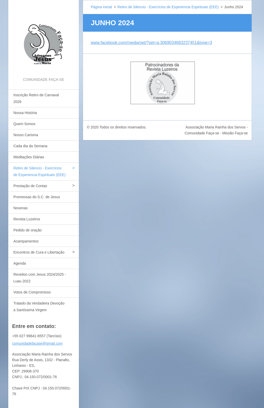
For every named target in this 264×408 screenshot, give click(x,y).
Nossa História (25, 113)
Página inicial (101, 7)
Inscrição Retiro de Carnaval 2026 (36, 98)
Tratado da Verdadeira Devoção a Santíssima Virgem (38, 306)
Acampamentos (25, 241)
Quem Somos (24, 124)
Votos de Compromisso (32, 292)
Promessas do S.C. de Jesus (36, 197)
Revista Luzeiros (26, 219)
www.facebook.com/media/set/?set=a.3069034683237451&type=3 (151, 42)
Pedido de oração (27, 230)
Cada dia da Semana (30, 146)
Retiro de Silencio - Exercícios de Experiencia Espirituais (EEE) (39, 171)
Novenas (20, 208)
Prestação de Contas (30, 186)
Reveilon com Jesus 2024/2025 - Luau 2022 (39, 277)
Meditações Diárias (28, 157)
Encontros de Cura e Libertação (38, 252)
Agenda (19, 263)
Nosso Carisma (25, 135)
